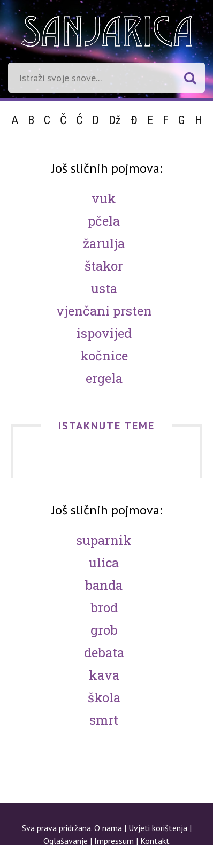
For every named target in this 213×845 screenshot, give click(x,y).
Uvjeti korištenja (157, 828)
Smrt (103, 719)
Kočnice (104, 355)
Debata (104, 652)
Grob (104, 630)
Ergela (104, 378)
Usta (104, 288)
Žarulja (104, 243)
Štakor (104, 265)
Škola (104, 697)
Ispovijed (104, 333)
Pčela (104, 220)
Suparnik (104, 540)
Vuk (104, 198)
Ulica (104, 562)
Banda (104, 585)
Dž (115, 120)
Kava (104, 674)
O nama (108, 828)
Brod (104, 607)
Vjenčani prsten (104, 310)
